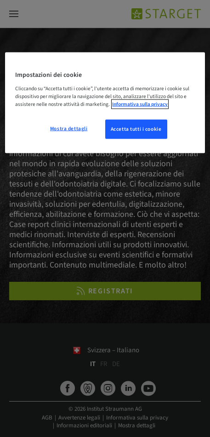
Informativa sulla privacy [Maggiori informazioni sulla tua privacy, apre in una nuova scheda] (140, 104)
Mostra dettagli (69, 129)
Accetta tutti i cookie (136, 129)
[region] (104, 102)
